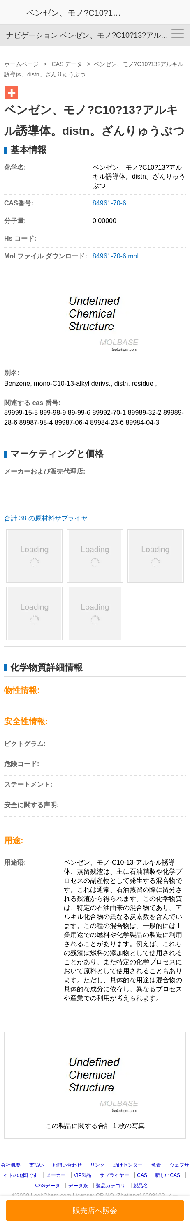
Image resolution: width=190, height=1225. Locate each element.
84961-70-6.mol (116, 256)
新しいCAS (167, 1175)
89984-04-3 (142, 422)
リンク (97, 1165)
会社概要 (11, 1165)
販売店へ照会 (95, 1211)
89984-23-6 (107, 422)
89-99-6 (79, 412)
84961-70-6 (109, 203)
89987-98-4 (36, 422)
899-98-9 (52, 412)
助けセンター (128, 1165)
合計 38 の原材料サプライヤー (49, 518)
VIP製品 (82, 1175)
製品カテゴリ (110, 1185)
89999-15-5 (21, 412)
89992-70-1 (109, 412)
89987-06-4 (71, 422)
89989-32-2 (145, 412)
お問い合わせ (67, 1165)
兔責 (156, 1165)
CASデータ (47, 1185)
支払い (36, 1165)
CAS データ (67, 64)
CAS (142, 1175)
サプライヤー (114, 1175)
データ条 (78, 1185)
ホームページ (21, 64)
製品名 (140, 1185)
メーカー (56, 1175)
